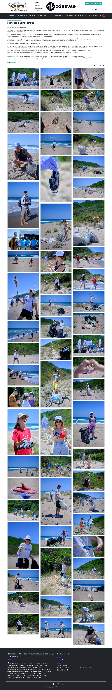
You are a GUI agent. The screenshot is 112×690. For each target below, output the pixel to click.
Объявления (58, 15)
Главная (10, 15)
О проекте (19, 15)
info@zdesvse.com (63, 660)
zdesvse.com (62, 687)
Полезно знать (46, 15)
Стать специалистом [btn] (93, 3)
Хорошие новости (31, 15)
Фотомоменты (95, 15)
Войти (93, 9)
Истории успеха (81, 15)
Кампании (69, 15)
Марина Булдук (15, 62)
